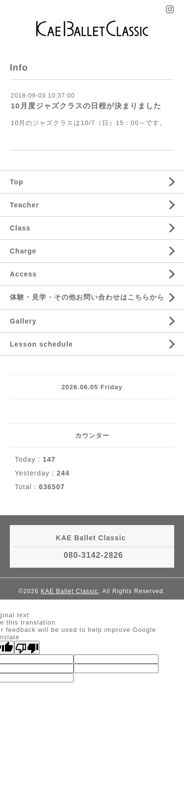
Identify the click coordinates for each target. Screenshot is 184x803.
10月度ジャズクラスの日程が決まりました (86, 105)
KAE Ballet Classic (69, 591)
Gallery (23, 321)
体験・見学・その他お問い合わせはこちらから (87, 297)
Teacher (24, 205)
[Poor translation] (27, 647)
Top (17, 182)
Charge (23, 251)
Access (23, 274)
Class (20, 228)
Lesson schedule (41, 344)
